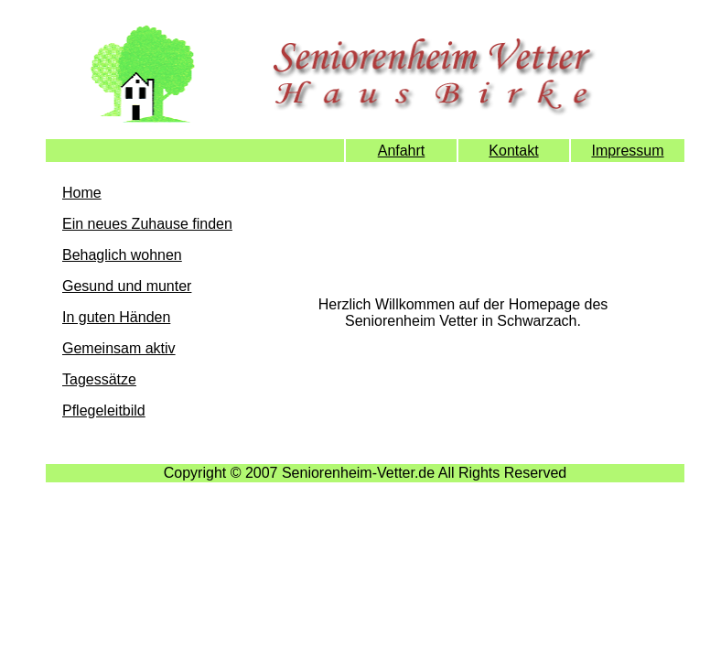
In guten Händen (116, 317)
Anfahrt (401, 150)
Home (82, 192)
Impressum (627, 150)
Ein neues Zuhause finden (147, 224)
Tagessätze (99, 379)
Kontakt (513, 150)
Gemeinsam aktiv (119, 348)
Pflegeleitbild (103, 410)
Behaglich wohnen (122, 255)
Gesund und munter (126, 286)
